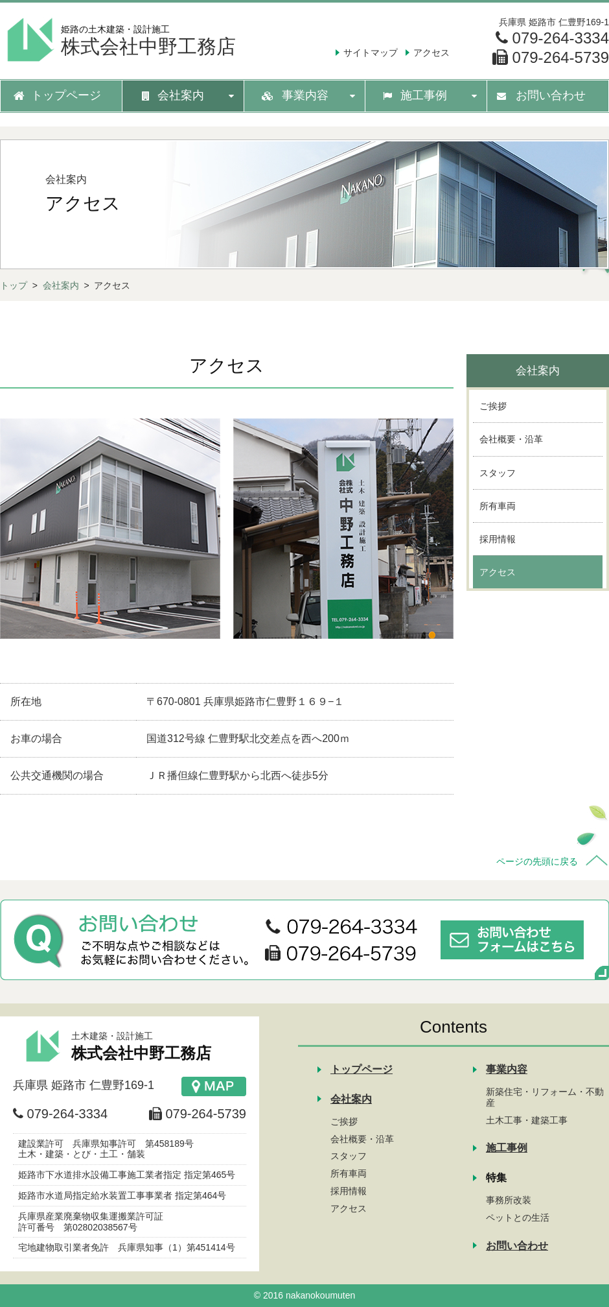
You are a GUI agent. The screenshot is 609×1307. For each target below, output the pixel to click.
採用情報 (348, 1191)
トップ (13, 285)
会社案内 (61, 285)
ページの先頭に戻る (537, 861)
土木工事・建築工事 (527, 1120)
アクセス (431, 52)
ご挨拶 (344, 1121)
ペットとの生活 (517, 1217)
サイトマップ (370, 52)
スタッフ (348, 1156)
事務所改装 (508, 1200)
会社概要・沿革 (362, 1139)
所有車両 (348, 1173)
